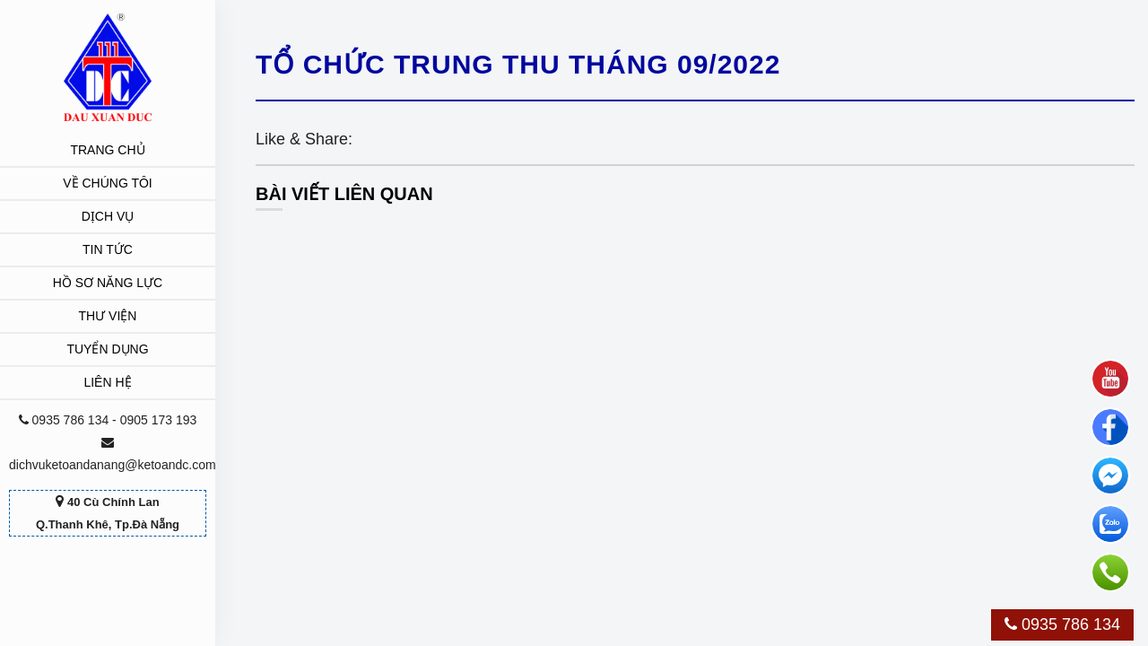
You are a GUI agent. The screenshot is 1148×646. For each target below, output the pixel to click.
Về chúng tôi (107, 183)
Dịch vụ (108, 216)
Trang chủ (107, 150)
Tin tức (108, 249)
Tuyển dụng (107, 349)
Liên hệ (107, 382)
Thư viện (108, 316)
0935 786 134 (1062, 624)
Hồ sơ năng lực (107, 282)
